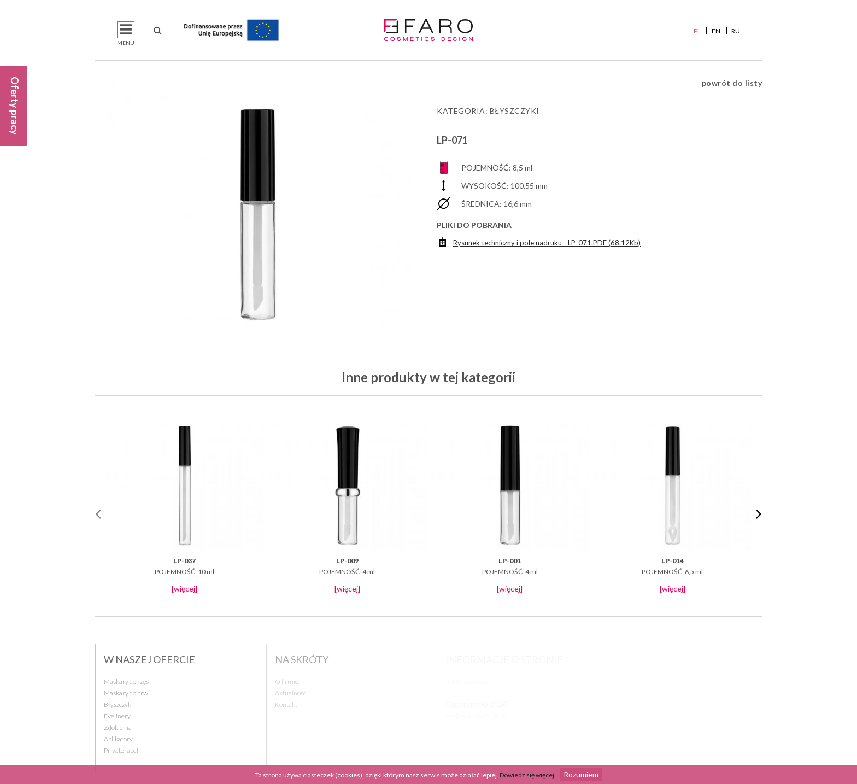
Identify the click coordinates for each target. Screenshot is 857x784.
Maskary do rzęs (126, 681)
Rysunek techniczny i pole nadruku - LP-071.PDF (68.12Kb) (540, 241)
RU (735, 31)
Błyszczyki (514, 110)
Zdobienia (118, 727)
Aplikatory (118, 739)
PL (697, 31)
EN (716, 31)
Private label (121, 750)
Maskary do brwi (127, 693)
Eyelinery (117, 716)
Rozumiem (580, 774)
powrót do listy (732, 82)
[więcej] (184, 588)
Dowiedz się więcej (527, 775)
